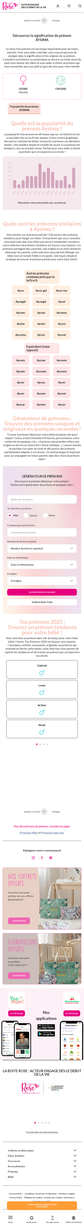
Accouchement (16, 1166)
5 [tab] (49, 1123)
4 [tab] (47, 744)
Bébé (11, 1176)
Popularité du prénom (24, 108)
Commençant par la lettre (21, 525)
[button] (10, 1219)
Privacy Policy (16, 1197)
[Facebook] (42, 857)
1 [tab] (37, 744)
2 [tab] (40, 744)
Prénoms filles (29, 832)
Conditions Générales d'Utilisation (41, 1193)
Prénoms (13, 1171)
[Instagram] (33, 857)
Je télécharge (16, 1013)
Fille (15, 515)
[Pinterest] (50, 857)
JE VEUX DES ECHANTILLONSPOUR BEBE (42, 1205)
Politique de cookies (33, 1197)
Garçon (33, 515)
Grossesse (14, 1160)
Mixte (52, 515)
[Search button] (80, 6)
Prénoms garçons (52, 832)
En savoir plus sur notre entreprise (42, 1132)
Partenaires (69, 1197)
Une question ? (16, 1193)
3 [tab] (44, 744)
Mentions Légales (67, 1193)
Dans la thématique (17, 557)
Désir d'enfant (16, 1155)
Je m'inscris (19, 920)
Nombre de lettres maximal (21, 541)
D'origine (12, 573)
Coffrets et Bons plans (21, 1150)
